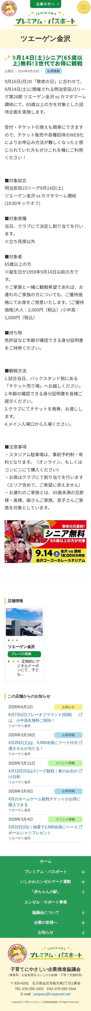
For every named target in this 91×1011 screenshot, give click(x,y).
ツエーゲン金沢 (19, 726)
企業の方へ (45, 3)
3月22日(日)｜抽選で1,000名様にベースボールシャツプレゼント (43, 830)
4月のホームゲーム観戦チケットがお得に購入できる (44, 802)
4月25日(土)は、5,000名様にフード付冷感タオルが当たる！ (43, 746)
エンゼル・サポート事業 (45, 902)
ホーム (45, 861)
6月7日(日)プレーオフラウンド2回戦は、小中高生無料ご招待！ (40, 717)
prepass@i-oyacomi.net (52, 994)
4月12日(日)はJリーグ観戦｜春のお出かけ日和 (43, 774)
